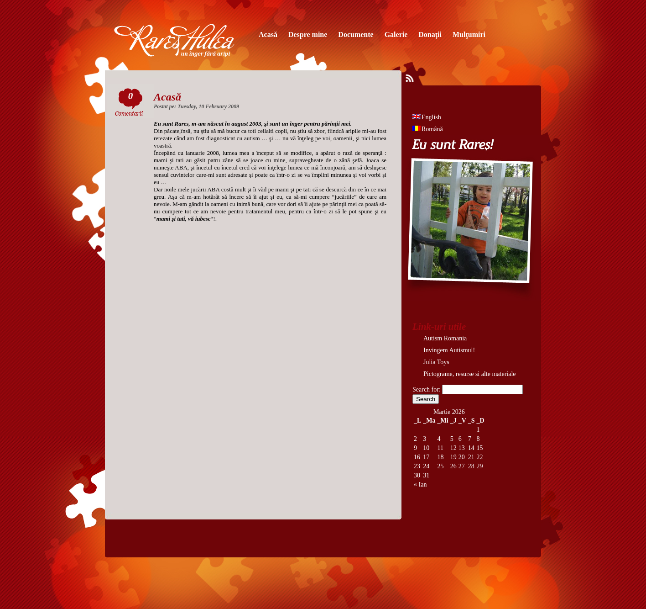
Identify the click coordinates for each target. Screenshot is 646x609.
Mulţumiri (469, 34)
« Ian (420, 484)
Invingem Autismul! (449, 350)
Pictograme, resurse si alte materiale (469, 374)
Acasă (268, 34)
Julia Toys (436, 362)
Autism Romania (445, 338)
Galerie (396, 34)
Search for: (426, 389)
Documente (355, 34)
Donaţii (430, 34)
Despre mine (307, 34)
